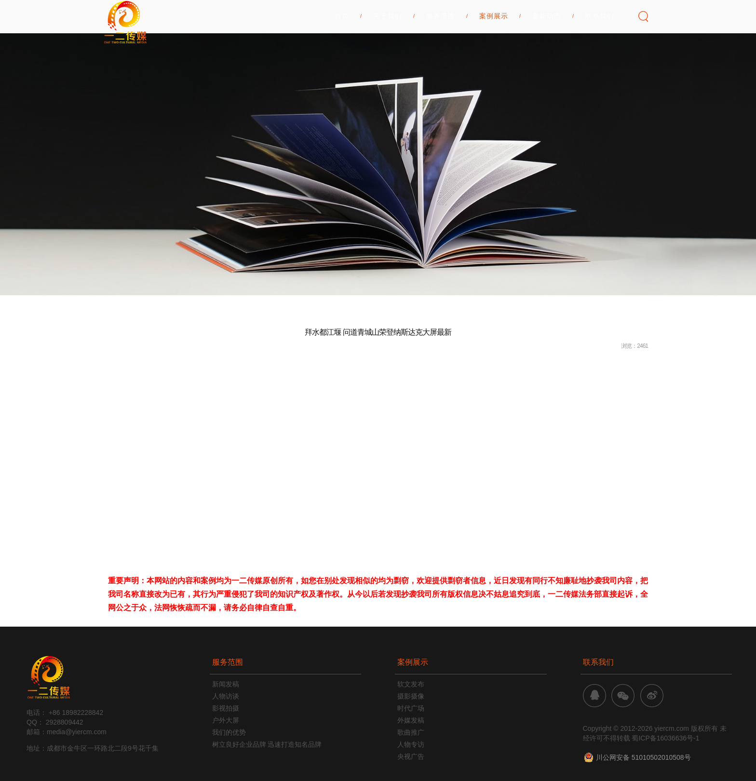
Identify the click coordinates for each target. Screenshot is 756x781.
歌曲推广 (410, 732)
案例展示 (493, 49)
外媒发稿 (410, 720)
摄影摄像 (410, 696)
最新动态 (546, 49)
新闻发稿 (225, 684)
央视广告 (410, 756)
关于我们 (387, 49)
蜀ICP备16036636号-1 (665, 738)
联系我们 (599, 49)
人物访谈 (225, 696)
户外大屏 (225, 720)
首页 (342, 49)
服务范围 (440, 49)
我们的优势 (229, 732)
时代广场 (410, 708)
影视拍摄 (225, 708)
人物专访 (410, 744)
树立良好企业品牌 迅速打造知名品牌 (267, 744)
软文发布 (410, 684)
